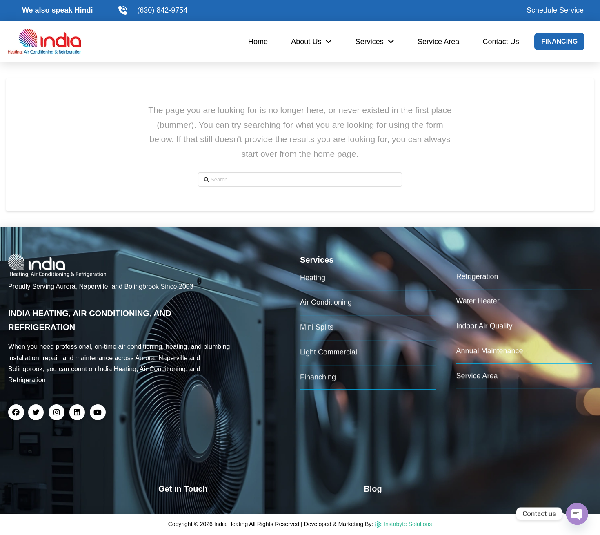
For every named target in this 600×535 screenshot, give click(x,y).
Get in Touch (183, 488)
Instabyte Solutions (403, 524)
